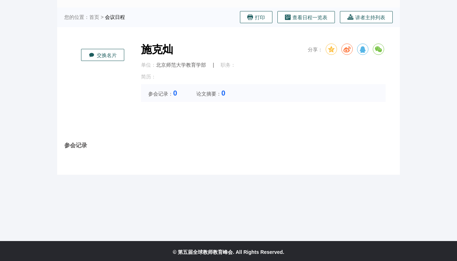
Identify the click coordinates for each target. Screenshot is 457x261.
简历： (148, 77)
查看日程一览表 (306, 17)
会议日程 (115, 17)
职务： (228, 65)
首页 (94, 17)
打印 (256, 17)
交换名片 (103, 55)
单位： (148, 65)
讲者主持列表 (366, 17)
